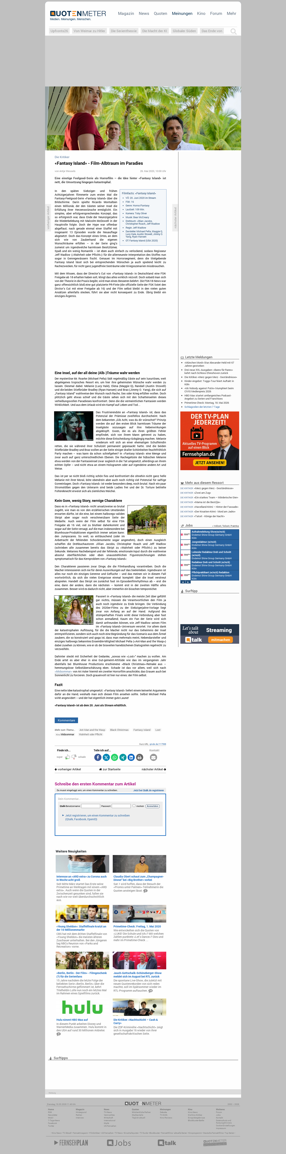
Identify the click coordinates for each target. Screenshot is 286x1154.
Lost (158, 729)
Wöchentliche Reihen (141, 1112)
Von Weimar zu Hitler (89, 31)
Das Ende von (212, 31)
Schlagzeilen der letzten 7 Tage (202, 407)
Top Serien (229, 1133)
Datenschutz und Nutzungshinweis (224, 1121)
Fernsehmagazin (80, 1133)
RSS (50, 1112)
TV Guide (144, 1133)
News (144, 13)
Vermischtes (109, 1115)
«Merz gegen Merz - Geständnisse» (207, 488)
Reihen (79, 1115)
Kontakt (219, 1117)
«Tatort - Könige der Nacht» (202, 516)
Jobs (218, 1115)
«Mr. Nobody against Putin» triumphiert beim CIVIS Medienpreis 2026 (209, 389)
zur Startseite (110, 769)
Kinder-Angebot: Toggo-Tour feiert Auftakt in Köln (209, 382)
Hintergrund (81, 1112)
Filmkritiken (94, 1133)
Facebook (52, 1123)
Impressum (221, 1128)
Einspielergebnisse (196, 1117)
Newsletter (52, 1115)
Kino (201, 13)
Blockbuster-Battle (196, 1120)
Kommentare (66, 720)
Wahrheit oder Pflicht (90, 734)
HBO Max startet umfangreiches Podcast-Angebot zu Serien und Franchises (208, 397)
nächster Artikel (154, 769)
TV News (119, 1133)
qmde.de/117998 (158, 744)
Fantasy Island (141, 729)
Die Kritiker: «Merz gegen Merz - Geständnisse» (210, 377)
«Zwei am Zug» (195, 492)
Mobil (50, 1117)
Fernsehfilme (167, 1133)
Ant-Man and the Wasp (92, 729)
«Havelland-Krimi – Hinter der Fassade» (209, 507)
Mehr (231, 13)
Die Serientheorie (124, 31)
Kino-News (193, 1112)
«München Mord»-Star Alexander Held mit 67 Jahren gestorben (209, 364)
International (109, 1120)
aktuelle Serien (180, 1133)
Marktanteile (137, 1115)
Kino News (56, 1133)
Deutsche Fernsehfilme (213, 1133)
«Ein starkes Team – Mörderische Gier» (209, 497)
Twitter (51, 1126)
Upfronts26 (59, 31)
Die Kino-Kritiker (195, 1115)
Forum (216, 13)
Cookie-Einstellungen (225, 1125)
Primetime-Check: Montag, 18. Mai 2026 (206, 402)
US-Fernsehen (110, 1126)
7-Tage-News (54, 1120)
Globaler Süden (184, 31)
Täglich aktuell (138, 1117)
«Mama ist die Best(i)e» (200, 502)
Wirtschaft (108, 1117)
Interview (80, 1117)
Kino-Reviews (166, 1117)
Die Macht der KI (154, 31)
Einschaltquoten (131, 1133)
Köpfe (106, 1123)
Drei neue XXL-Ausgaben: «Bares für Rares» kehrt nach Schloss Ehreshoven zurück (208, 371)
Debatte (163, 1112)
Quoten (160, 13)
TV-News (108, 1112)
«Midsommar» (63, 671)
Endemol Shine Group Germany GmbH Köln (206, 534)
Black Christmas (119, 729)
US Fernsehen (107, 1133)
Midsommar (65, 734)
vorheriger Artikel (68, 769)
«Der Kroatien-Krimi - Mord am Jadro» (208, 511)
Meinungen (182, 13)
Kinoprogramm (195, 1133)
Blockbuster (154, 1133)
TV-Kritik (163, 1115)
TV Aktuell (67, 1133)
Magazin (126, 13)
